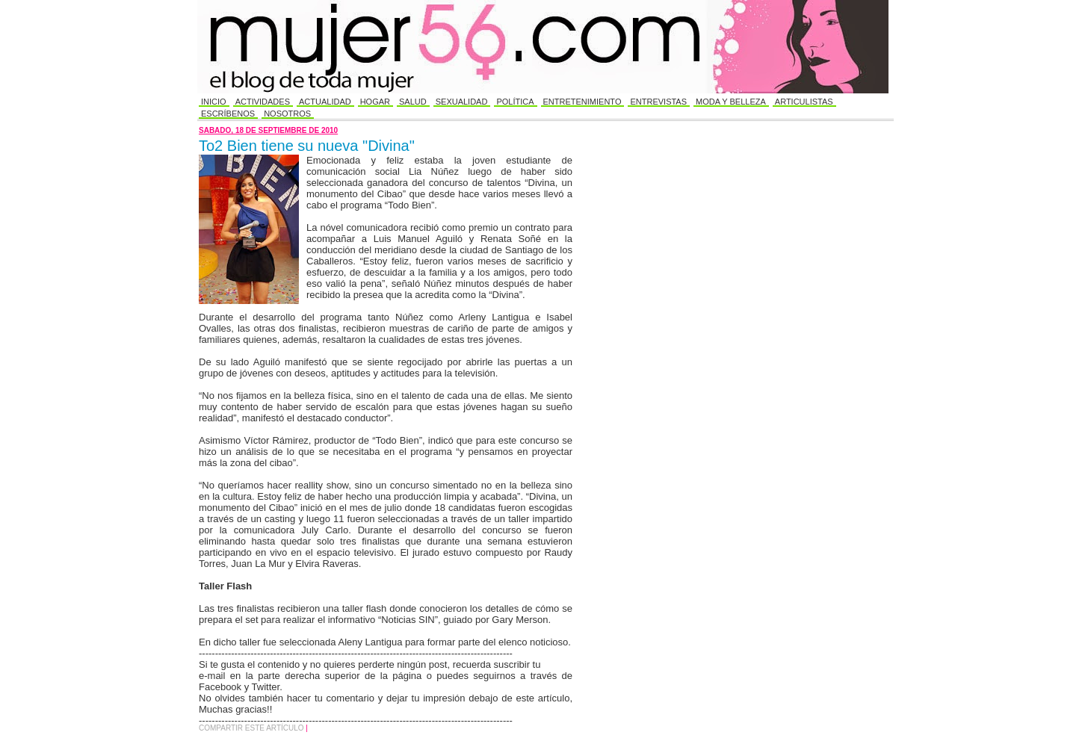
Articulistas (804, 101)
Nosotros (287, 113)
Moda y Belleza (731, 101)
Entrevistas (658, 101)
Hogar (375, 101)
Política (515, 101)
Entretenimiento (582, 101)
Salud (413, 101)
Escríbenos (228, 113)
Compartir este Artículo (252, 728)
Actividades (262, 101)
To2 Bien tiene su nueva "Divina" (307, 145)
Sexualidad (462, 101)
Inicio (213, 101)
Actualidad (325, 101)
